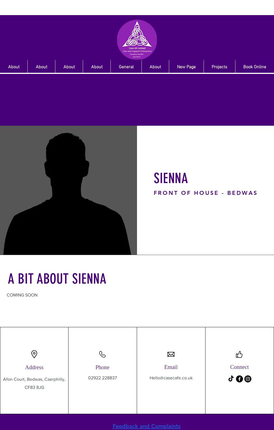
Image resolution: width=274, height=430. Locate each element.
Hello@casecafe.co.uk (171, 377)
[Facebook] (239, 378)
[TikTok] (231, 378)
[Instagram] (247, 378)
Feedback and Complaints (147, 426)
